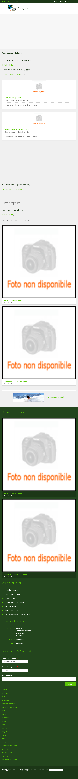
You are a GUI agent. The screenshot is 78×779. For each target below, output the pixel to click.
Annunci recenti (10, 606)
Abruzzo (5, 690)
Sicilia (4, 739)
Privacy (19, 628)
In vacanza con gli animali (14, 602)
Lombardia (6, 718)
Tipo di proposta (10, 667)
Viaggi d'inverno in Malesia (12, 189)
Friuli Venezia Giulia (9, 707)
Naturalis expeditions (14, 97)
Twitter (13, 774)
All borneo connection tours (17, 129)
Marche (5, 721)
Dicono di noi (21, 635)
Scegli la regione (10, 658)
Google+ (8, 774)
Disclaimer (20, 633)
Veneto (5, 756)
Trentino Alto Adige (9, 746)
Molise (4, 725)
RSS (19, 774)
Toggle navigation (4, 9)
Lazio (4, 711)
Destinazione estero (10, 760)
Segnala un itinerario (12, 590)
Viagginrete (25, 8)
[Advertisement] (39, 31)
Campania (6, 700)
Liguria (4, 714)
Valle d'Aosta (7, 753)
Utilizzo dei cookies (23, 631)
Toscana (5, 742)
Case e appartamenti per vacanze (17, 614)
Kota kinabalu (7, 65)
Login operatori (59, 1)
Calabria (5, 697)
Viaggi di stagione (11, 598)
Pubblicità (20, 644)
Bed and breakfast (12, 610)
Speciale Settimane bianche (39, 397)
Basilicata (6, 693)
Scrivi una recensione (13, 594)
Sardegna (5, 735)
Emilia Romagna (8, 704)
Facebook (3, 774)
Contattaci (70, 1)
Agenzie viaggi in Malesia (13, 74)
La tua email (8, 675)
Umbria (5, 749)
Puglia (4, 732)
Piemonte (6, 728)
